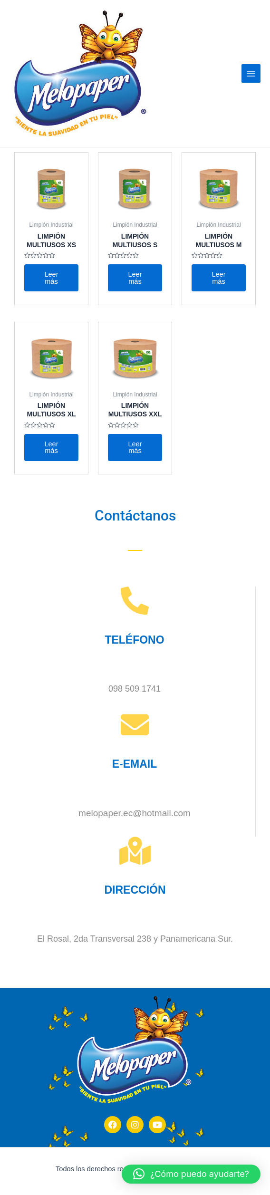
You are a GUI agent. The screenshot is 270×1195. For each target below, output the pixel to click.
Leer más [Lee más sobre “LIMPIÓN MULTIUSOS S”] (135, 277)
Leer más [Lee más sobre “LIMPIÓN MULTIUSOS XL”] (51, 447)
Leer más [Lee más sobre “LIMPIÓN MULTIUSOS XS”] (51, 277)
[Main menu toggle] (250, 73)
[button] (191, 1174)
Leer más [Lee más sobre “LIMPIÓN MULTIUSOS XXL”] (135, 447)
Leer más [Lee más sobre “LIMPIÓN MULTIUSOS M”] (218, 277)
